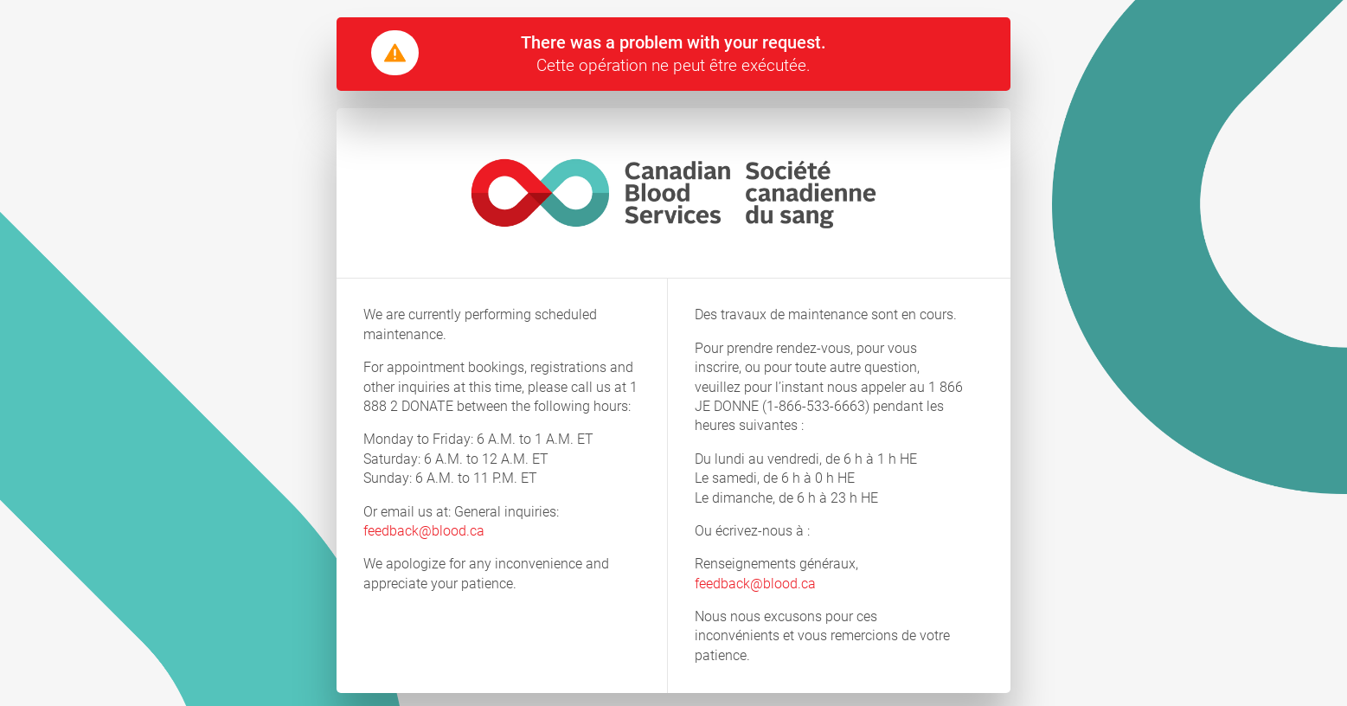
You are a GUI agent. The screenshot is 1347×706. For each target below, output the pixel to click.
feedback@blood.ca (423, 531)
